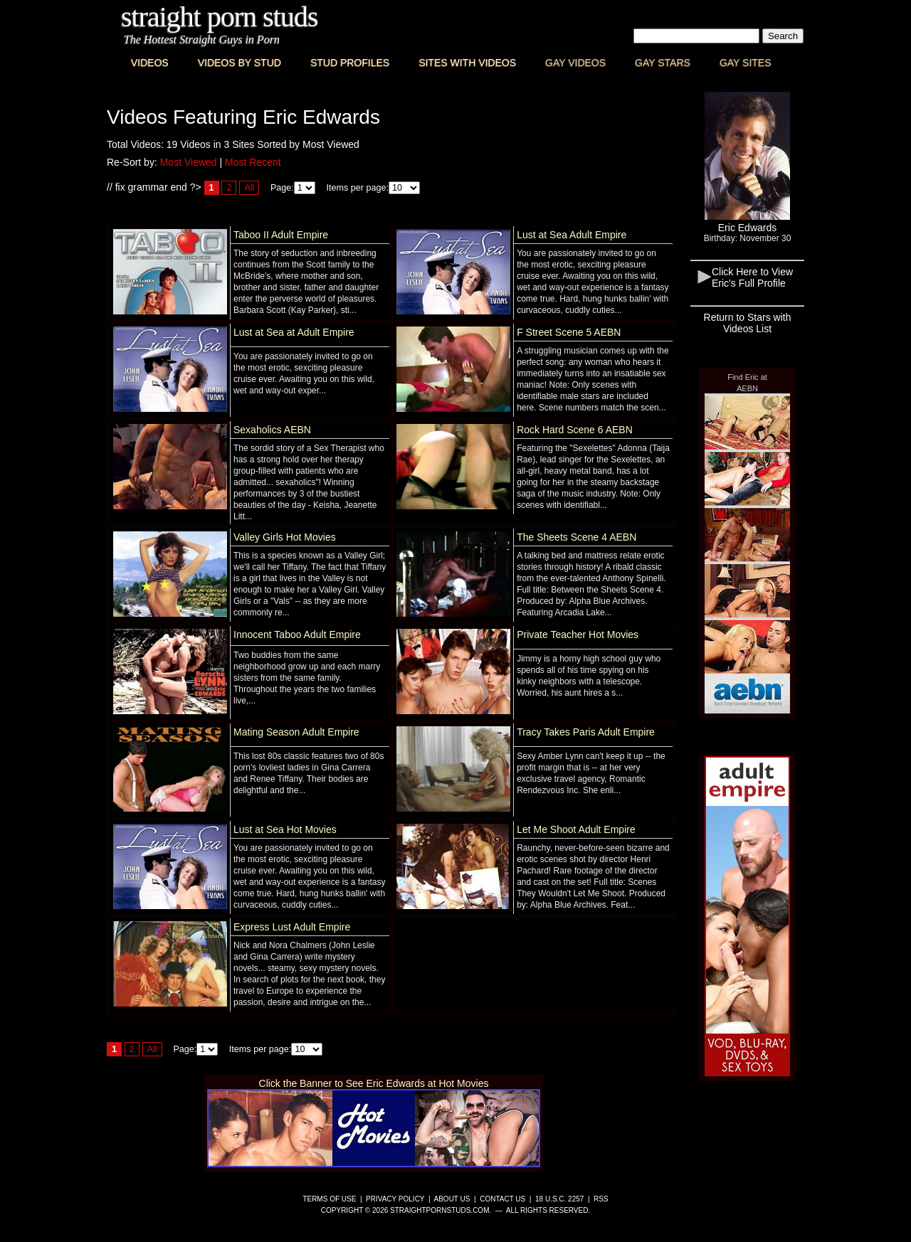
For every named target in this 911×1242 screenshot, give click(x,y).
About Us (452, 1199)
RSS (601, 1199)
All (249, 188)
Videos (150, 62)
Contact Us (502, 1199)
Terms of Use (329, 1199)
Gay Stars (662, 62)
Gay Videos (575, 62)
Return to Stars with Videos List (747, 323)
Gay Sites (746, 62)
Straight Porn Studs (219, 17)
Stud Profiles (349, 62)
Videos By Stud (239, 62)
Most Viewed (188, 162)
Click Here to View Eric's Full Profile (752, 277)
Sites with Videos (467, 62)
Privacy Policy (395, 1199)
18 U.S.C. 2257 (559, 1199)
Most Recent (253, 162)
